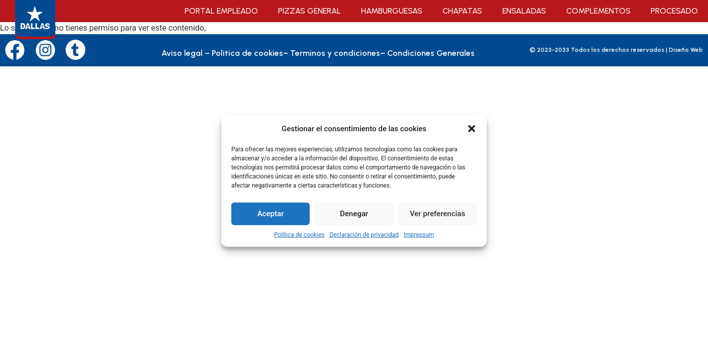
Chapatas (462, 11)
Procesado (674, 11)
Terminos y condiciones (335, 53)
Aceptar (270, 213)
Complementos (598, 11)
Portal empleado (221, 11)
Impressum (419, 234)
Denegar (354, 213)
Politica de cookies (247, 53)
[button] (472, 129)
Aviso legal (182, 53)
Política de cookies (299, 234)
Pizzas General (309, 11)
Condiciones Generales (431, 53)
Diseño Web (686, 49)
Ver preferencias (437, 213)
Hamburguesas (391, 11)
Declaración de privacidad (363, 234)
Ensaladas (524, 11)
